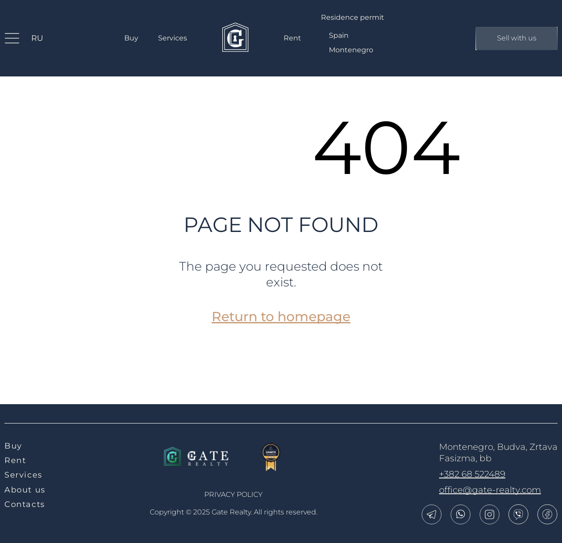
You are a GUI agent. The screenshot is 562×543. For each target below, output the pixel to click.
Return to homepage (281, 316)
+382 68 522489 (472, 474)
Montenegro (351, 50)
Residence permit (352, 17)
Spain (339, 35)
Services (172, 38)
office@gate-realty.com (490, 490)
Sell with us (517, 38)
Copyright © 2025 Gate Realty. (233, 512)
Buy (131, 38)
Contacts (24, 504)
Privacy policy (233, 494)
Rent (292, 38)
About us (25, 490)
